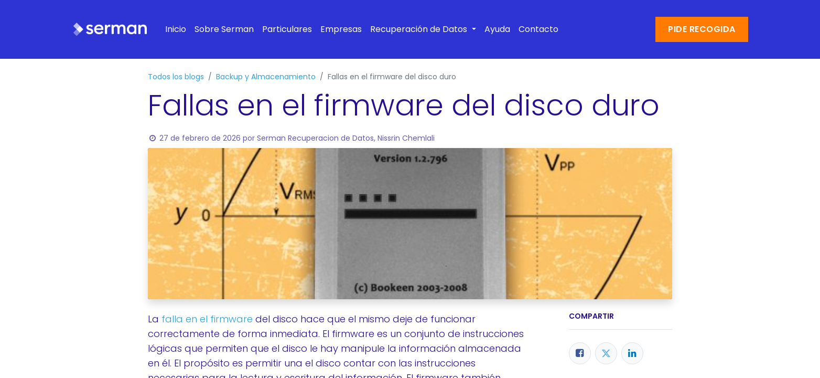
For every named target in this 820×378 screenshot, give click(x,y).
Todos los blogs (176, 76)
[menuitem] (175, 29)
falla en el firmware (207, 319)
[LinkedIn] (632, 353)
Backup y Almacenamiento (266, 76)
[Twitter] (606, 353)
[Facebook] (580, 353)
